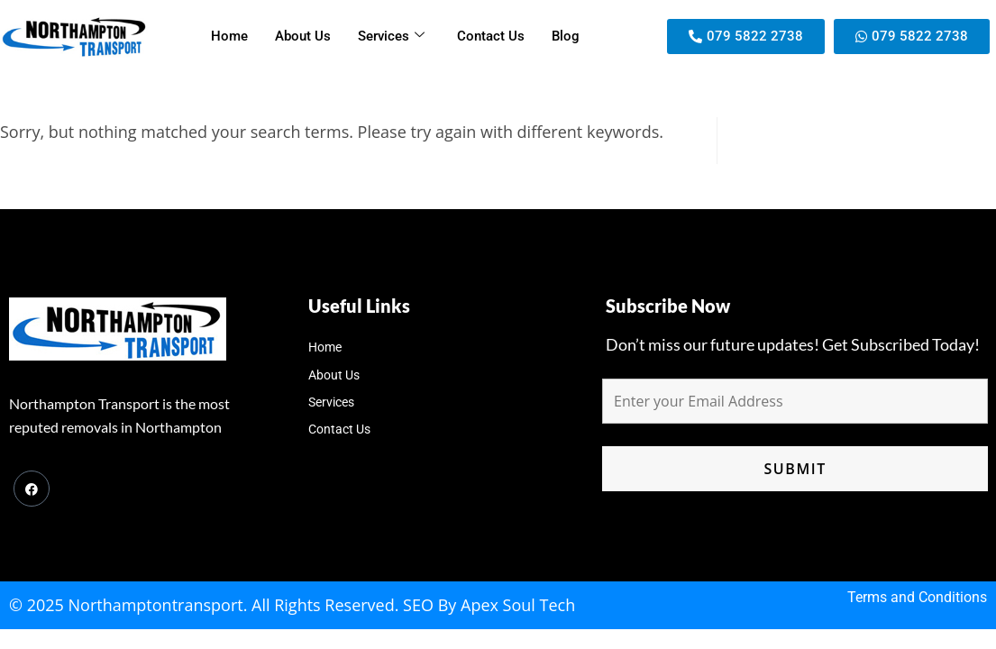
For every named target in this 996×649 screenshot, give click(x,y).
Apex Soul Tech (518, 605)
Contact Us (491, 36)
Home (229, 36)
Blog (566, 36)
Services (391, 36)
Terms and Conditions (917, 597)
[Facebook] (32, 489)
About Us (303, 36)
